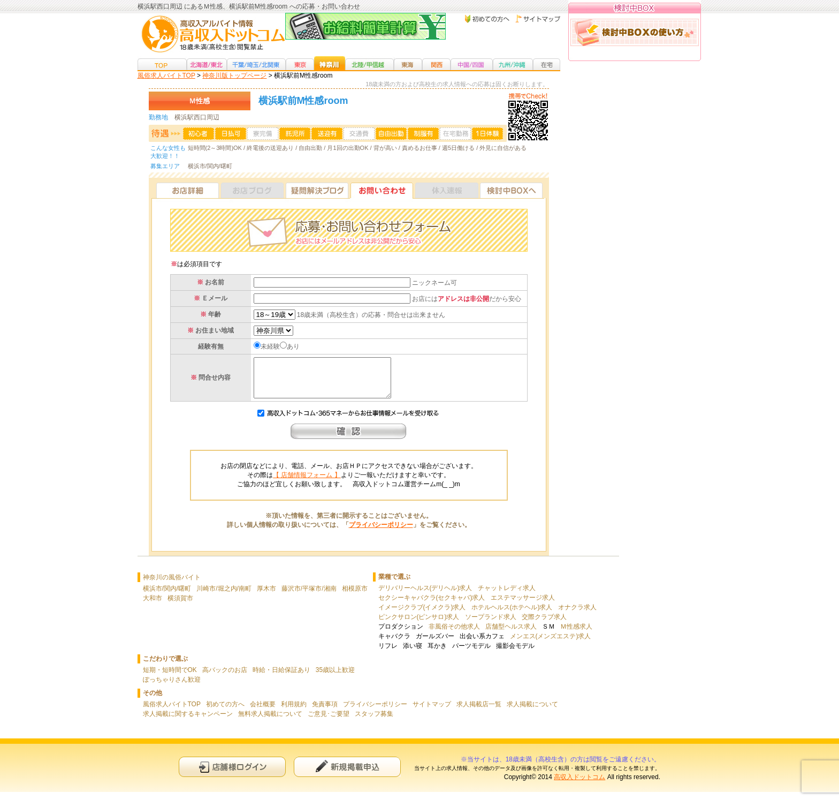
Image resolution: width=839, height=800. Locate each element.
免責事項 (325, 712)
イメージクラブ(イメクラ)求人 (422, 615)
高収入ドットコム (579, 785)
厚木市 (266, 596)
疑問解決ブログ (317, 190)
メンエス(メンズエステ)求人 (550, 644)
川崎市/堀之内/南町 (223, 596)
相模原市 (355, 596)
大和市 (152, 606)
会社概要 (263, 712)
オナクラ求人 (577, 615)
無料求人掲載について (270, 722)
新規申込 (347, 775)
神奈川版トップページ (234, 75)
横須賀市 (180, 606)
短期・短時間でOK (170, 678)
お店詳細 (187, 190)
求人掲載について (532, 712)
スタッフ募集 (374, 722)
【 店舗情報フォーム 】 (307, 483)
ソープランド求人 (490, 625)
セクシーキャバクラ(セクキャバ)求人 (431, 605)
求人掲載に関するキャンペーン (188, 722)
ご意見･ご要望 (328, 722)
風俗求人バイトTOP (166, 75)
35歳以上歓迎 (335, 678)
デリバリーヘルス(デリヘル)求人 (425, 596)
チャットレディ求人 (507, 596)
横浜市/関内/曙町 (167, 596)
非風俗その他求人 (454, 634)
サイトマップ (432, 712)
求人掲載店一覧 (478, 712)
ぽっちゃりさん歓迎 (172, 687)
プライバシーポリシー (381, 533)
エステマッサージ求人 (523, 605)
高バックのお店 (224, 678)
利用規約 (294, 712)
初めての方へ (225, 712)
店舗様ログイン (232, 775)
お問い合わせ (381, 190)
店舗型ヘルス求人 (511, 634)
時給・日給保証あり (281, 678)
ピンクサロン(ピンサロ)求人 (419, 625)
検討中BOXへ (511, 190)
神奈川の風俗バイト (172, 585)
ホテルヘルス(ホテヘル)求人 (512, 615)
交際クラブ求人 (544, 625)
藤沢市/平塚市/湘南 (309, 596)
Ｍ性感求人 (576, 634)
